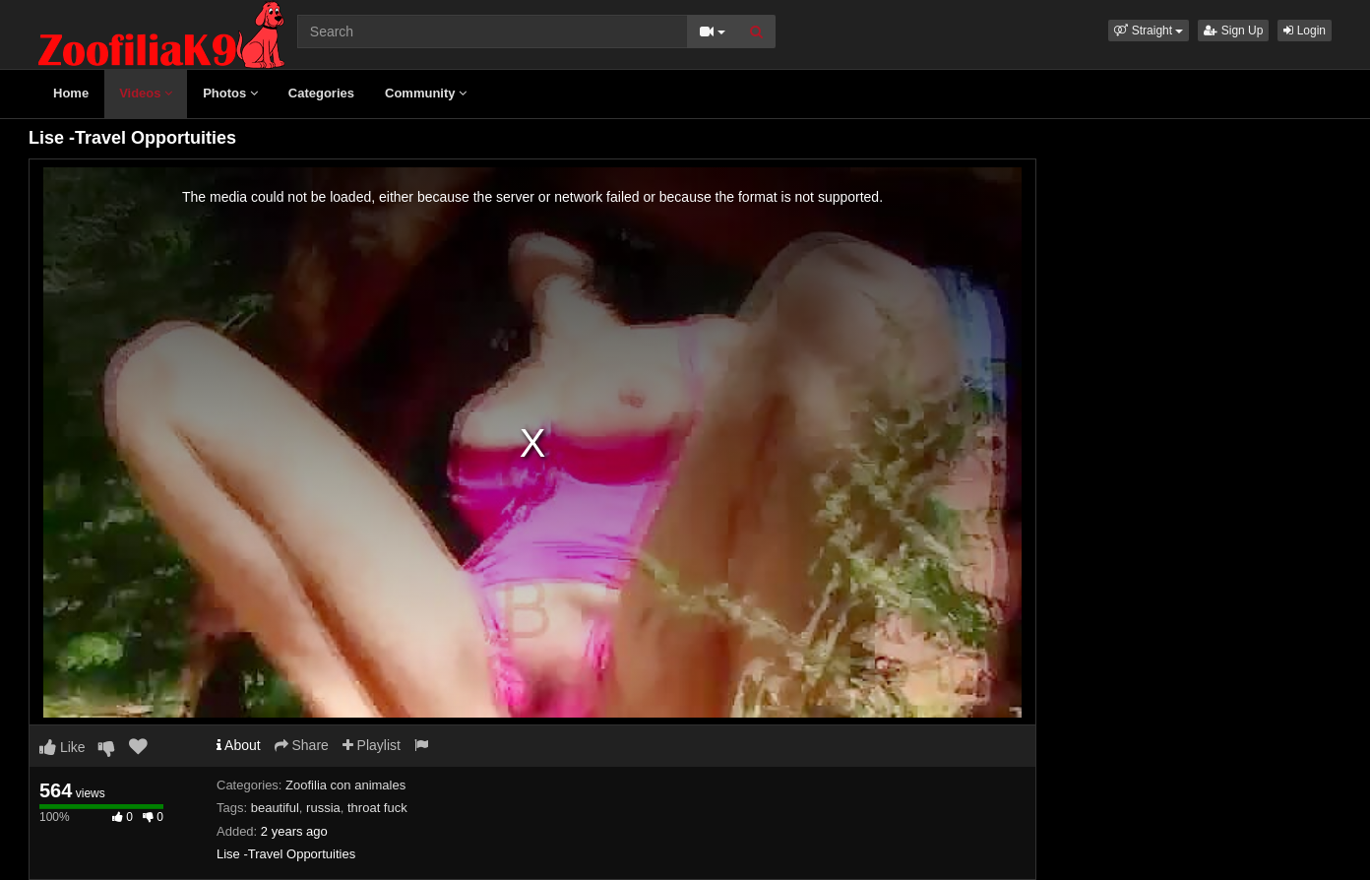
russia (323, 807)
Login (1304, 30)
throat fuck (377, 807)
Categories (321, 93)
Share (302, 745)
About (239, 745)
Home (71, 93)
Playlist (371, 745)
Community (426, 93)
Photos (230, 93)
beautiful (275, 807)
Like (62, 747)
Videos (145, 93)
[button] (1148, 30)
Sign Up (1233, 30)
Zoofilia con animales (345, 785)
